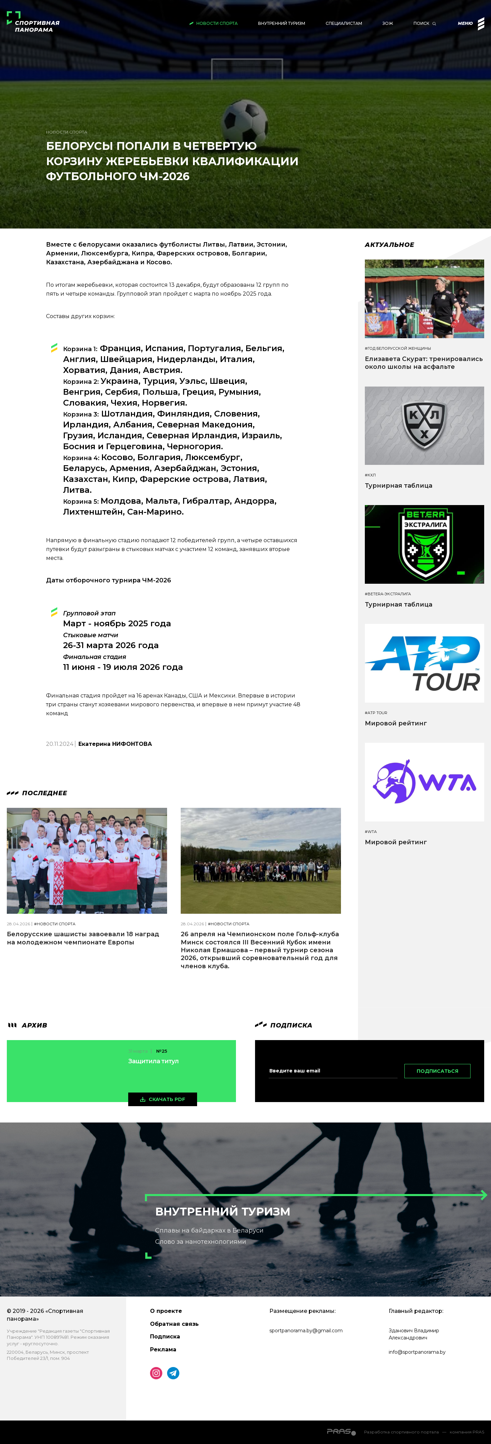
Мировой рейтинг (396, 723)
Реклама (163, 1349)
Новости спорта (217, 23)
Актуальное (389, 245)
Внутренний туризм (281, 23)
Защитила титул (153, 1061)
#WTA (371, 832)
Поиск (421, 23)
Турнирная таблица (398, 485)
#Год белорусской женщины (398, 348)
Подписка (165, 1336)
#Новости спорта (54, 924)
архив (27, 1025)
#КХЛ (370, 475)
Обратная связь (174, 1324)
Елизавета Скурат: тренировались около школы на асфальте (424, 363)
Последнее (37, 793)
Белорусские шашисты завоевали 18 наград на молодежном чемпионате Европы (83, 938)
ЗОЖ (388, 23)
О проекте (166, 1311)
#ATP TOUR (376, 713)
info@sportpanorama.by (417, 1352)
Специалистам (344, 23)
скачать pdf (167, 1099)
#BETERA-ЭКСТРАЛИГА (388, 594)
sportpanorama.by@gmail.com (306, 1331)
